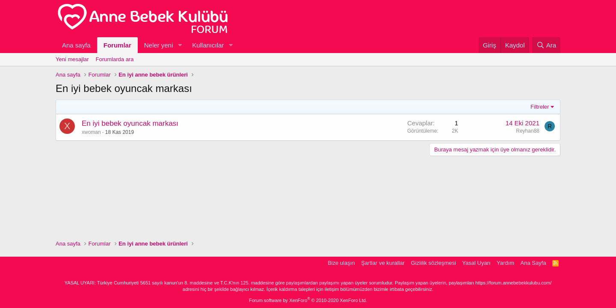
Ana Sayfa (533, 263)
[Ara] (546, 45)
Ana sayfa (76, 45)
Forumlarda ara (115, 59)
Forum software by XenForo (308, 300)
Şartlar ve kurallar (383, 263)
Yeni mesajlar (72, 59)
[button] (180, 45)
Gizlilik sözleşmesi (433, 263)
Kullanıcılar (208, 45)
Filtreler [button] (539, 107)
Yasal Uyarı (476, 263)
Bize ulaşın (341, 263)
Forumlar (117, 45)
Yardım (505, 263)
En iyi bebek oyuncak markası (130, 123)
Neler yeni (158, 45)
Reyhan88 (527, 131)
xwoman (91, 132)
